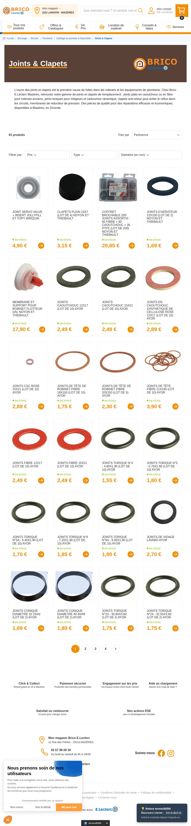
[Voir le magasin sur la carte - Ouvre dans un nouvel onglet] (43, 739)
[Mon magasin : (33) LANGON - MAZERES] (55, 10)
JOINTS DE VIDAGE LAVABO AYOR (160, 538)
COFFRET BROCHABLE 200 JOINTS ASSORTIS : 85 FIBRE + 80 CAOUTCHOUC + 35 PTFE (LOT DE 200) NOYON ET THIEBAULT (116, 223)
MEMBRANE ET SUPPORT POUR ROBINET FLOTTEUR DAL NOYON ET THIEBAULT (27, 308)
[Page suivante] (116, 649)
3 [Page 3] (95, 648)
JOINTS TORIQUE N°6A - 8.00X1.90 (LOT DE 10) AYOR (117, 540)
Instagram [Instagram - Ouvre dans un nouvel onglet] (170, 753)
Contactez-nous (107, 797)
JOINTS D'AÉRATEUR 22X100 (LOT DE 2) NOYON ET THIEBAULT (162, 216)
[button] (7, 819)
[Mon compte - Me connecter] (160, 11)
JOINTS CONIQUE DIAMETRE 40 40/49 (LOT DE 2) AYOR (71, 614)
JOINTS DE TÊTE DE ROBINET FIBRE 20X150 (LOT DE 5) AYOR (116, 390)
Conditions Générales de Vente (119, 792)
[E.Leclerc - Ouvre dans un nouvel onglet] (105, 810)
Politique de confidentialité (156, 792)
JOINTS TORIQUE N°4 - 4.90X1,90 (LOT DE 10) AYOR (117, 466)
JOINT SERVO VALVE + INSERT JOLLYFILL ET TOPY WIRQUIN (27, 215)
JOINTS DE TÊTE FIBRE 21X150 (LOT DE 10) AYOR (160, 389)
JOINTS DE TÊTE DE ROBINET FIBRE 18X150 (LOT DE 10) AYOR (71, 390)
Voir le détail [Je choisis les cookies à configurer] (43, 807)
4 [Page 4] (106, 648)
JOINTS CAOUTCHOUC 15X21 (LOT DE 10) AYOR (117, 305)
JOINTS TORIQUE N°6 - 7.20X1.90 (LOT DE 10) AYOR (72, 540)
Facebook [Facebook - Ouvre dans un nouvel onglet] (161, 753)
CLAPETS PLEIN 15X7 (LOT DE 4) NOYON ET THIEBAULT (73, 215)
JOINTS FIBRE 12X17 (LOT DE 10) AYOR (27, 464)
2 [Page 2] (85, 648)
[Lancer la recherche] (141, 11)
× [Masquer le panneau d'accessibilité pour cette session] (107, 823)
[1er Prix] (81, 27)
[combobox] (113, 11)
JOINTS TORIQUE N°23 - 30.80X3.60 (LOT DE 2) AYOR (114, 614)
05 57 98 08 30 (61, 750)
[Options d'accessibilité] (92, 823)
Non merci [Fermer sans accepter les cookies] (16, 807)
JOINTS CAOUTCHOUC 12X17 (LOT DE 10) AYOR (72, 305)
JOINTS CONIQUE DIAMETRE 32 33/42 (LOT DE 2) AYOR (26, 614)
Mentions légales (84, 797)
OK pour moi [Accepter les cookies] (69, 807)
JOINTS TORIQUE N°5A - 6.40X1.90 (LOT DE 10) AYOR (27, 540)
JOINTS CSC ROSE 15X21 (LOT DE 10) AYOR (26, 389)
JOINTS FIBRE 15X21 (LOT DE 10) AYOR (72, 464)
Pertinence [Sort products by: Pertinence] (157, 135)
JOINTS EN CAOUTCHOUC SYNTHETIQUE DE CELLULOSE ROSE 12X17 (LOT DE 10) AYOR (160, 310)
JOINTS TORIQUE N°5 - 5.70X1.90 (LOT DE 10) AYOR (162, 466)
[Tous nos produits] (19, 27)
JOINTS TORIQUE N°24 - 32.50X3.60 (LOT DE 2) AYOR (159, 614)
